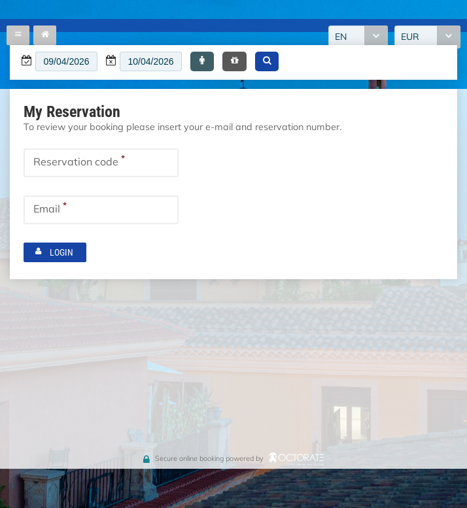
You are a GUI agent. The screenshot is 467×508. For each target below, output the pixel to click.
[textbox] (66, 61)
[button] (202, 61)
